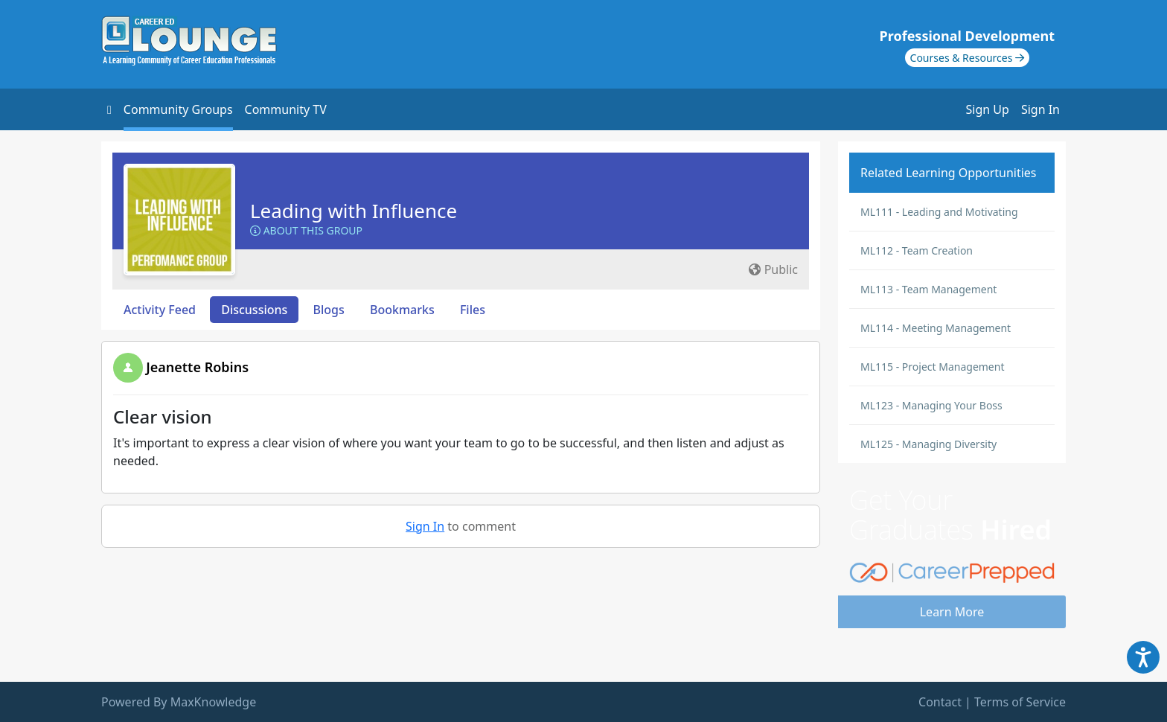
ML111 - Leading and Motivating (939, 212)
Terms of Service (1020, 702)
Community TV (286, 109)
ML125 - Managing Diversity (928, 444)
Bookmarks (402, 309)
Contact (940, 702)
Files (472, 309)
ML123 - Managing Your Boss (931, 405)
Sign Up (987, 109)
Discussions (254, 309)
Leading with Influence (353, 210)
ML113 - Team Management (928, 289)
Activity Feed (160, 309)
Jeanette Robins (197, 367)
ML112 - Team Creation (916, 250)
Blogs (329, 309)
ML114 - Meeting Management (935, 328)
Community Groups (178, 109)
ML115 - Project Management (932, 367)
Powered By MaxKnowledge (178, 702)
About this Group (306, 230)
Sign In (1040, 109)
